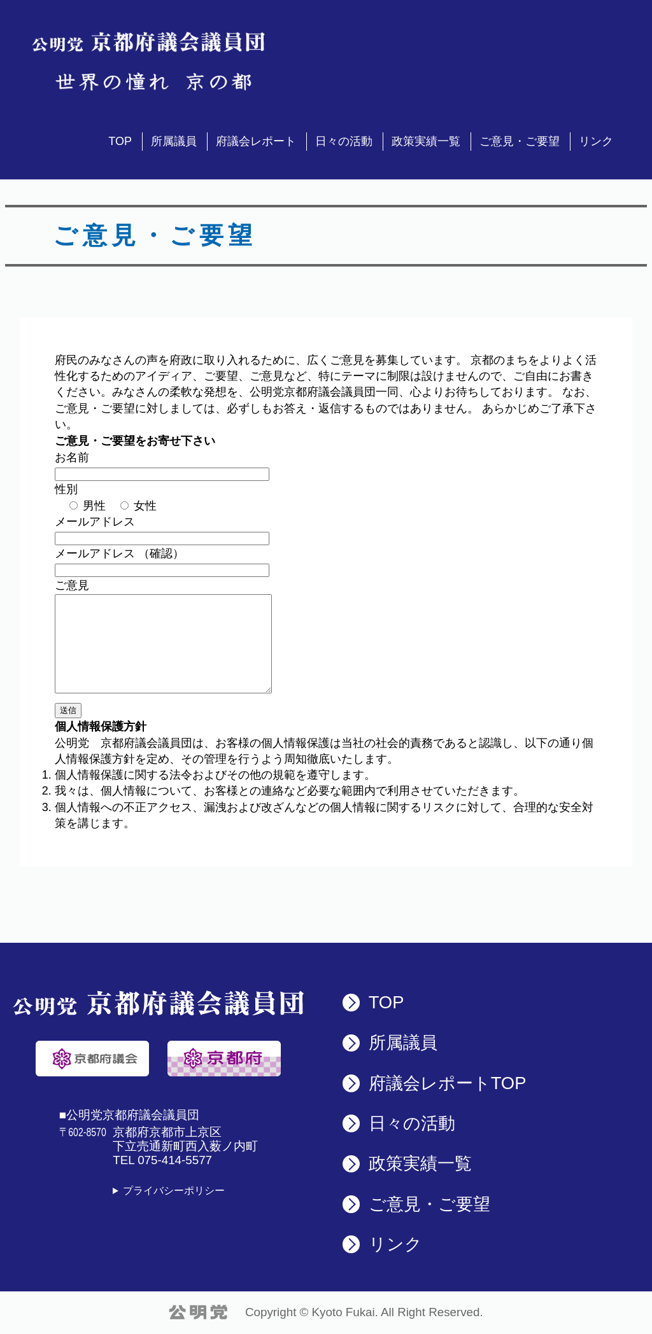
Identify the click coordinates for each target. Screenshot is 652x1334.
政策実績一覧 (426, 141)
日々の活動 (343, 141)
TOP (120, 141)
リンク (596, 141)
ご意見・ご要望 (519, 141)
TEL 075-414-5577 (162, 1160)
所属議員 (174, 141)
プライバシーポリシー (174, 1190)
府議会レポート (256, 141)
